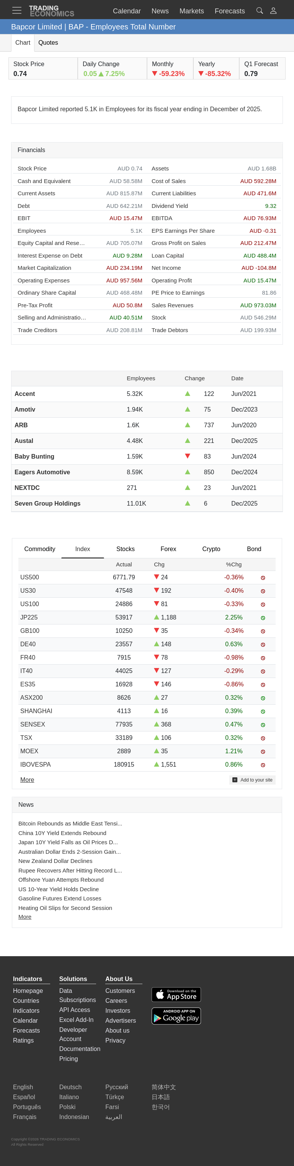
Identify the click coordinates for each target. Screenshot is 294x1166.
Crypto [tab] (211, 549)
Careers (116, 1000)
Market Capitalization (44, 267)
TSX (26, 738)
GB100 (29, 631)
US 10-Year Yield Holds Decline (58, 889)
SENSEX (32, 724)
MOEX (29, 751)
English (23, 1087)
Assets (160, 168)
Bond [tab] (254, 549)
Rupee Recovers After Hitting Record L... (70, 870)
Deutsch (70, 1087)
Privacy (115, 1040)
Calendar (25, 1020)
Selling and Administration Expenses (52, 317)
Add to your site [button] (252, 780)
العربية (113, 1117)
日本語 (161, 1097)
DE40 (28, 644)
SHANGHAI (36, 711)
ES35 (27, 684)
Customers (120, 991)
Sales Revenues (172, 305)
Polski (67, 1107)
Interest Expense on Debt (50, 255)
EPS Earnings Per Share (183, 230)
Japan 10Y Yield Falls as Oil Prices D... (68, 842)
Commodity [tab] (40, 549)
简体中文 (164, 1087)
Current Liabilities (174, 193)
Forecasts (26, 1030)
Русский (116, 1087)
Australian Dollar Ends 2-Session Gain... (69, 851)
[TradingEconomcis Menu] (19, 10)
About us (117, 1030)
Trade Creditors (37, 330)
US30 (28, 590)
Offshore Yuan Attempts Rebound (61, 879)
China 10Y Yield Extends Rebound (62, 833)
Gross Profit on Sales (179, 243)
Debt (24, 206)
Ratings (23, 1040)
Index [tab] (82, 549)
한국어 (161, 1107)
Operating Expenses (44, 280)
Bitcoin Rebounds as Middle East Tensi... (70, 823)
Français (24, 1117)
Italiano (69, 1097)
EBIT (24, 218)
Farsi (112, 1107)
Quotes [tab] (48, 42)
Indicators (26, 1010)
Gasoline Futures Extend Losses (59, 898)
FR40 (27, 657)
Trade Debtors (170, 330)
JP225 (29, 617)
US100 (29, 604)
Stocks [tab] (125, 549)
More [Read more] (27, 780)
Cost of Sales (169, 181)
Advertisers (120, 1020)
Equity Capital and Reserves (52, 243)
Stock (159, 317)
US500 (29, 577)
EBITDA (162, 218)
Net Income (166, 267)
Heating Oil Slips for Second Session (65, 908)
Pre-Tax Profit (35, 305)
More (24, 916)
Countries (26, 1000)
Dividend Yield (170, 206)
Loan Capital (168, 255)
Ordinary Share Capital (47, 292)
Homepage (28, 991)
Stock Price (32, 168)
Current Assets (36, 193)
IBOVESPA (35, 764)
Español (24, 1097)
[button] (273, 11)
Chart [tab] (22, 42)
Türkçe (114, 1097)
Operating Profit (172, 280)
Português (27, 1107)
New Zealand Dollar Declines (55, 861)
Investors (117, 1010)
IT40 (26, 671)
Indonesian (74, 1117)
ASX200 (31, 697)
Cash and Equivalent (44, 181)
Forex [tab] (168, 549)
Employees (32, 230)
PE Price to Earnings (178, 292)
